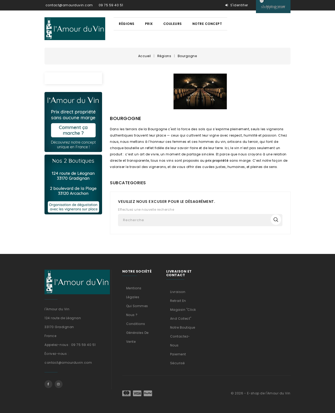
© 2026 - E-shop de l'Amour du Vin (261, 393)
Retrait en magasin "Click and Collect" (183, 309)
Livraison (178, 292)
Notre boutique (182, 327)
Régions (127, 23)
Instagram (59, 384)
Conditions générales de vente (137, 333)
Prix (149, 23)
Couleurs (172, 23)
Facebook (48, 384)
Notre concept (207, 23)
